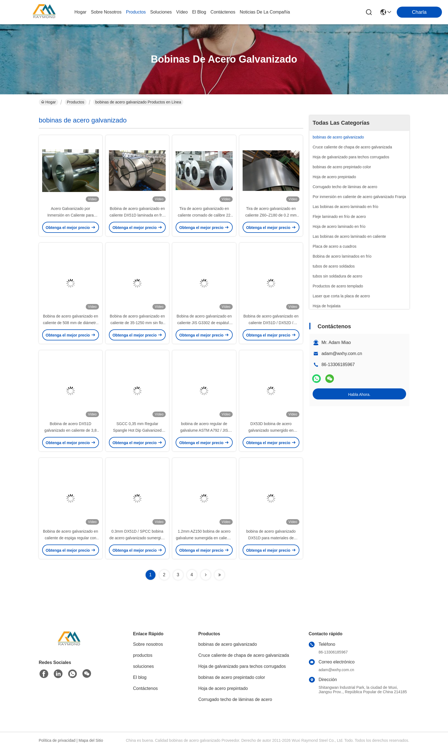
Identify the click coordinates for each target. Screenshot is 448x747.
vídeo (182, 12)
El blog (140, 677)
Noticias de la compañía (265, 12)
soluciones (161, 12)
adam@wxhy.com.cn (341, 353)
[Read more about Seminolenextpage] (206, 575)
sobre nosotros (106, 12)
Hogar (80, 12)
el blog (199, 12)
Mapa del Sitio (91, 740)
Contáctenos (145, 688)
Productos (75, 102)
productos (136, 12)
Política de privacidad (57, 740)
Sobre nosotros (148, 644)
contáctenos (223, 12)
